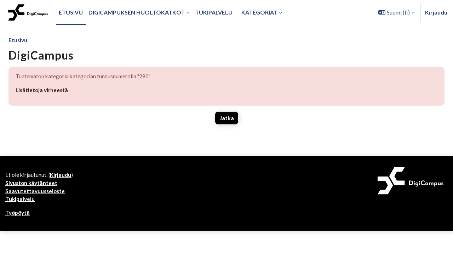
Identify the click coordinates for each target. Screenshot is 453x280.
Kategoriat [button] (259, 12)
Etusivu (18, 40)
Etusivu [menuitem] (71, 12)
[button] (396, 12)
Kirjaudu (436, 12)
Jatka (226, 119)
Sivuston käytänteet (32, 255)
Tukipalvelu (20, 272)
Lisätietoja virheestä (43, 91)
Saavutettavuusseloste (36, 263)
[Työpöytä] (28, 12)
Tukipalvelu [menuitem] (214, 12)
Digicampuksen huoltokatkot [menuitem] (136, 12)
